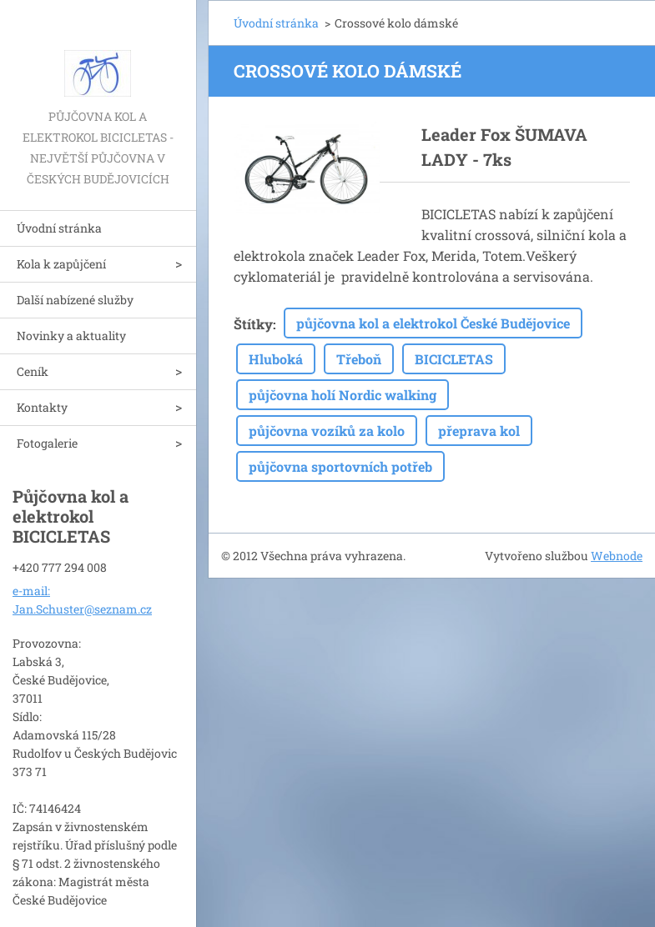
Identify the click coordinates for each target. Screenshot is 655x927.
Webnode (616, 556)
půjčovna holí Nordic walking (342, 394)
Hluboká (276, 359)
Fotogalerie (47, 443)
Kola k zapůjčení (61, 264)
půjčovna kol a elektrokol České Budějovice (433, 323)
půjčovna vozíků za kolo (327, 430)
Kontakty (42, 407)
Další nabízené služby (75, 300)
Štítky (253, 324)
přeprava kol (479, 430)
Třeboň (358, 359)
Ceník (32, 371)
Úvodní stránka (59, 228)
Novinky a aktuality (71, 335)
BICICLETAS (454, 359)
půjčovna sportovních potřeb (340, 466)
